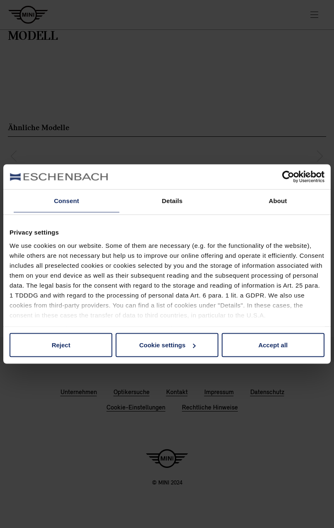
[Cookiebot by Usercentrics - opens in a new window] (288, 177)
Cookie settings (167, 345)
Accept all (273, 345)
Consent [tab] (66, 200)
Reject (61, 345)
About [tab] (278, 200)
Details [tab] (172, 200)
